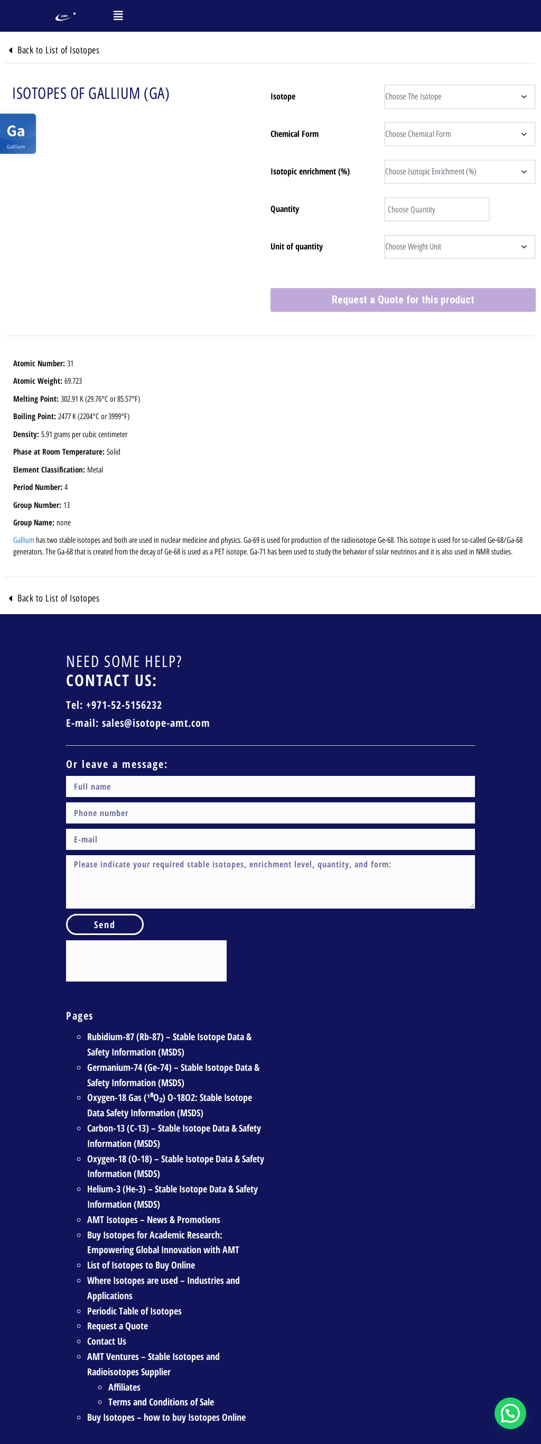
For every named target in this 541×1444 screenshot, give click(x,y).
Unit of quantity (296, 246)
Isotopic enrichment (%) (310, 171)
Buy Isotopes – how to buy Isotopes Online (166, 1417)
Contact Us (106, 1341)
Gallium (23, 540)
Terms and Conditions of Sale (161, 1401)
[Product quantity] (437, 209)
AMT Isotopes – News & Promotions (153, 1219)
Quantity (284, 209)
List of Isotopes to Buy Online (141, 1264)
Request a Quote (117, 1325)
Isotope (282, 96)
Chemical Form (294, 134)
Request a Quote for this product (403, 299)
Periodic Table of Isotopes (134, 1310)
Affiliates (124, 1387)
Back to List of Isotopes (58, 50)
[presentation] (146, 961)
